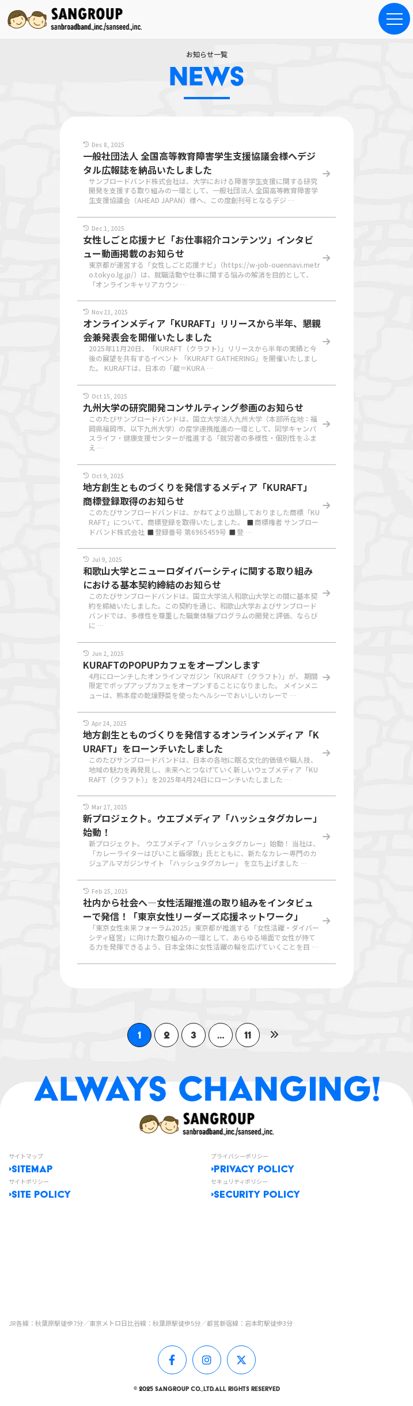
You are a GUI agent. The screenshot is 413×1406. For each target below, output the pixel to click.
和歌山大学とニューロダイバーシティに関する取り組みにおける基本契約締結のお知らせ (198, 577)
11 (247, 1035)
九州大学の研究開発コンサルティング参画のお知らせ (193, 407)
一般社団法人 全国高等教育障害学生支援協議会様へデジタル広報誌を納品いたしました (199, 163)
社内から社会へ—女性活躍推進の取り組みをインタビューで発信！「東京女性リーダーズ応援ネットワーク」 (198, 909)
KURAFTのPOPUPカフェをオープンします (171, 665)
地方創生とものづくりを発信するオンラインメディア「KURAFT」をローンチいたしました (201, 741)
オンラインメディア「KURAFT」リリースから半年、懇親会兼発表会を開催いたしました (202, 330)
